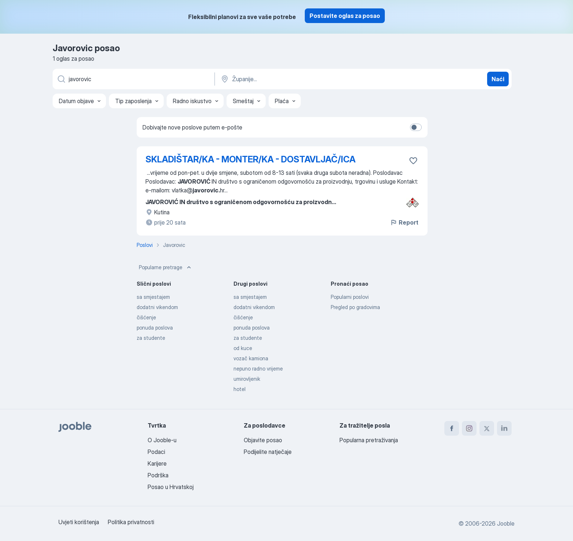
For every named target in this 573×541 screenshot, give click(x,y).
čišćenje (146, 317)
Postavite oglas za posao (345, 15)
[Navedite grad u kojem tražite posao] (296, 79)
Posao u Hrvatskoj (171, 487)
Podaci (156, 451)
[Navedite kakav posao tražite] (133, 79)
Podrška (158, 475)
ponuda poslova (155, 327)
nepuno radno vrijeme (258, 368)
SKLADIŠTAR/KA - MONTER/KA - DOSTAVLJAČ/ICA (250, 159)
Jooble (506, 523)
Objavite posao (263, 440)
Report (404, 222)
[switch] (416, 127)
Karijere (157, 463)
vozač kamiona (251, 358)
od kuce (243, 348)
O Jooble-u (162, 440)
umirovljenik (247, 379)
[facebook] (451, 428)
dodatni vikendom (157, 307)
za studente (151, 338)
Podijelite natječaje (268, 451)
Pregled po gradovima (355, 307)
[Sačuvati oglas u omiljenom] (413, 160)
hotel (240, 389)
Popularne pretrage (166, 267)
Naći (498, 79)
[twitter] (486, 428)
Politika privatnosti (131, 522)
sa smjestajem (153, 297)
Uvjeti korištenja (78, 522)
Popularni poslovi (350, 297)
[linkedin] (504, 428)
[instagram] (469, 428)
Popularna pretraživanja (368, 440)
